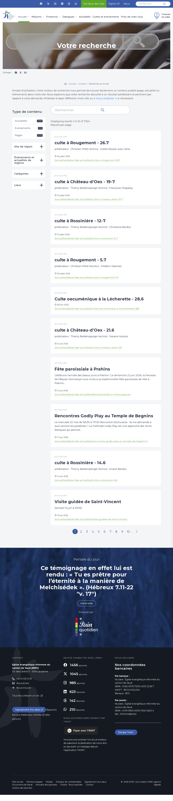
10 (128, 537)
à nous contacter (104, 98)
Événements (29, 128)
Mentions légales (34, 788)
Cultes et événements (106, 17)
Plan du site (17, 788)
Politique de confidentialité (68, 788)
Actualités (85, 17)
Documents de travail (22, 791)
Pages (29, 135)
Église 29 (114, 3)
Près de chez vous (132, 17)
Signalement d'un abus (27, 716)
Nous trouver (23, 694)
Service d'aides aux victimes (27, 721)
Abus (127, 3)
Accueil (22, 17)
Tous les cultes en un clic (26, 702)
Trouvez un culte (161, 15)
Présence (52, 17)
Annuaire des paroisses (46, 791)
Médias (49, 788)
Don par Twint (126, 738)
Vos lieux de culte (93, 3)
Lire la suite (86, 609)
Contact (89, 791)
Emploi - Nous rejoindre (71, 791)
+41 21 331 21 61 (24, 685)
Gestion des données (22, 794)
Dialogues (68, 17)
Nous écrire (22, 689)
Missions (36, 17)
